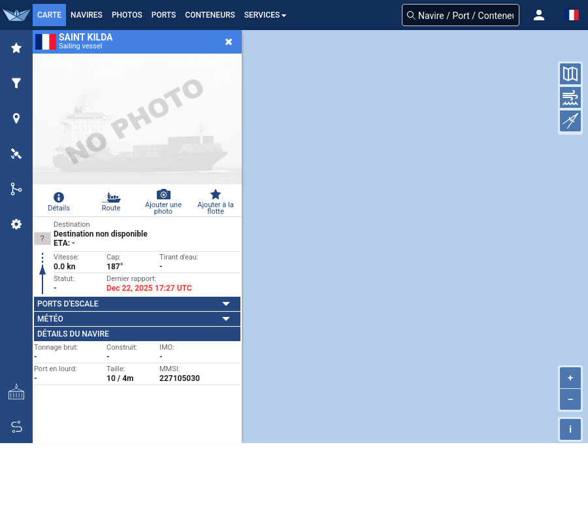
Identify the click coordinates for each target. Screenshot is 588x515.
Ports (164, 15)
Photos (127, 15)
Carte (49, 15)
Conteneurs (210, 15)
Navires (87, 15)
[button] (539, 15)
